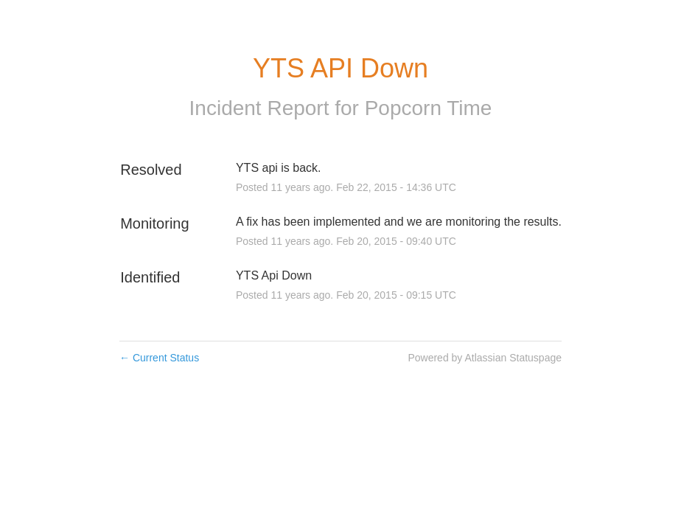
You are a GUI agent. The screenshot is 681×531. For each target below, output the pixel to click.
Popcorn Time (428, 108)
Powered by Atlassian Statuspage (485, 358)
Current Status (159, 358)
